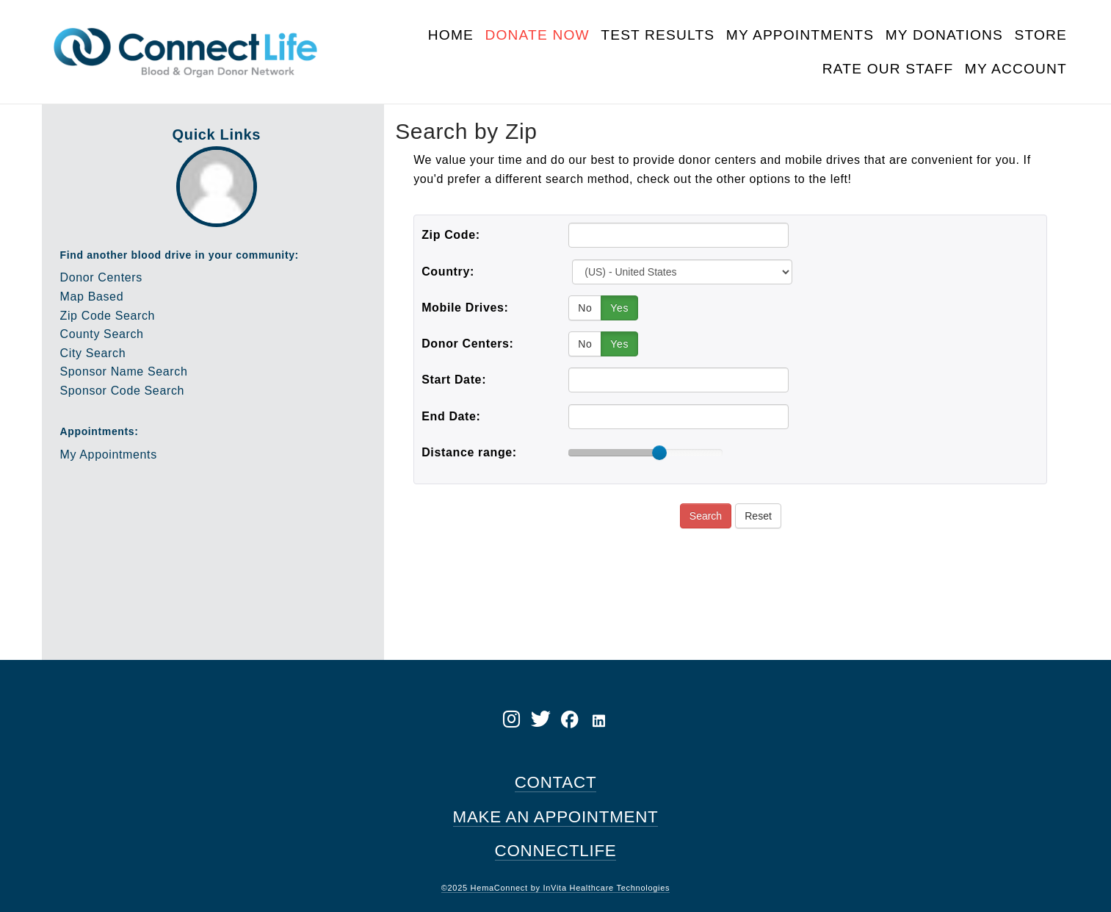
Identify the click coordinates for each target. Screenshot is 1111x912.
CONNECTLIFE (556, 850)
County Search (102, 334)
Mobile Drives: (464, 307)
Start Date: (453, 379)
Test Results (657, 35)
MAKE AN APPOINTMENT (556, 817)
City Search (93, 353)
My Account (1016, 68)
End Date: (450, 416)
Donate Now (537, 35)
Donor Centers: (467, 343)
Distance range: (469, 452)
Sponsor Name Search (124, 371)
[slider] (659, 452)
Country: (447, 271)
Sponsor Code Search (122, 390)
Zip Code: (450, 235)
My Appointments (800, 35)
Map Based (92, 296)
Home (451, 35)
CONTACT (556, 782)
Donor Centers (101, 277)
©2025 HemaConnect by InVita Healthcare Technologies (555, 887)
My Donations (944, 35)
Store (1040, 35)
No (585, 308)
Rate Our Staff (888, 68)
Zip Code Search (108, 315)
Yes (619, 308)
